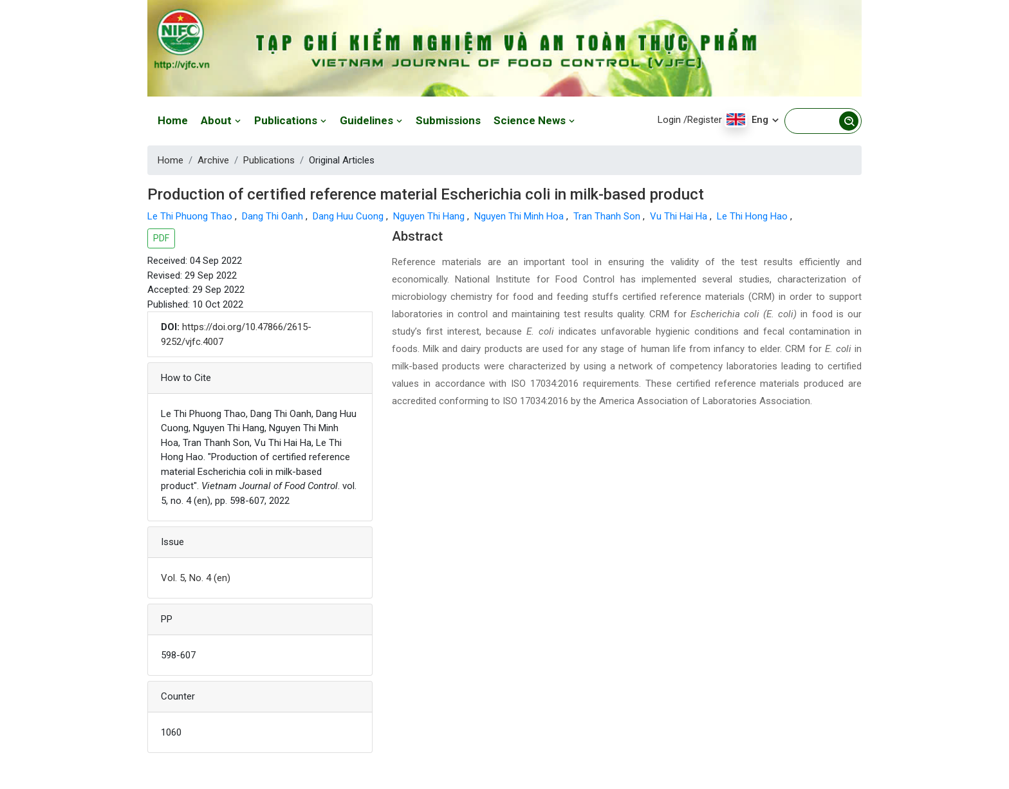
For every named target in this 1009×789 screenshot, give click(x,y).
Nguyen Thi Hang (430, 216)
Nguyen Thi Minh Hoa (520, 216)
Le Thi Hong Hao (753, 216)
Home (173, 120)
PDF (161, 238)
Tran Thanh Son (608, 216)
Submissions (448, 120)
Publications (290, 120)
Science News (534, 120)
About (221, 120)
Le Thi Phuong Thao (191, 216)
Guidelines (371, 120)
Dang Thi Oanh (274, 216)
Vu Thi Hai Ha (680, 216)
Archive (213, 160)
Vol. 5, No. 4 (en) (195, 578)
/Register (702, 119)
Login (669, 119)
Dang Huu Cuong (349, 216)
